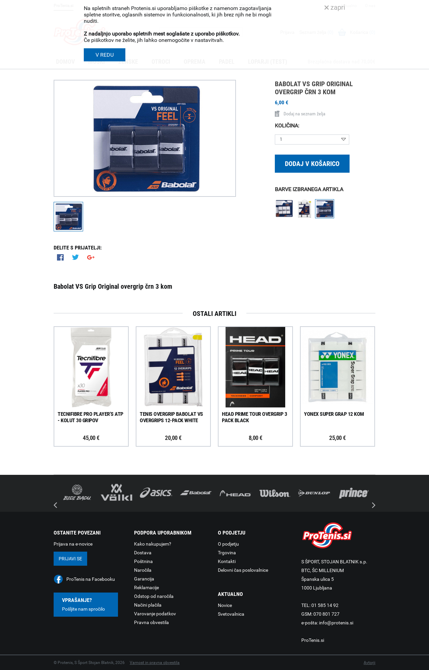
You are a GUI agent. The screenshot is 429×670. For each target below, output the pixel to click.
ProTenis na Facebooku (90, 579)
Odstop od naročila (154, 596)
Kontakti (227, 561)
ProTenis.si (312, 640)
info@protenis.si (336, 622)
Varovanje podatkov (155, 613)
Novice (225, 605)
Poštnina (143, 561)
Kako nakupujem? (152, 544)
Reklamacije (146, 587)
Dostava (142, 552)
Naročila (142, 570)
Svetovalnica (231, 614)
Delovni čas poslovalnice (243, 570)
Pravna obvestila (151, 622)
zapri (334, 7)
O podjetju (228, 544)
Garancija (144, 578)
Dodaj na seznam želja (300, 114)
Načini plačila (148, 605)
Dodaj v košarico (312, 164)
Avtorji (369, 662)
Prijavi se (70, 558)
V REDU (105, 55)
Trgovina (227, 552)
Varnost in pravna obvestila (155, 662)
